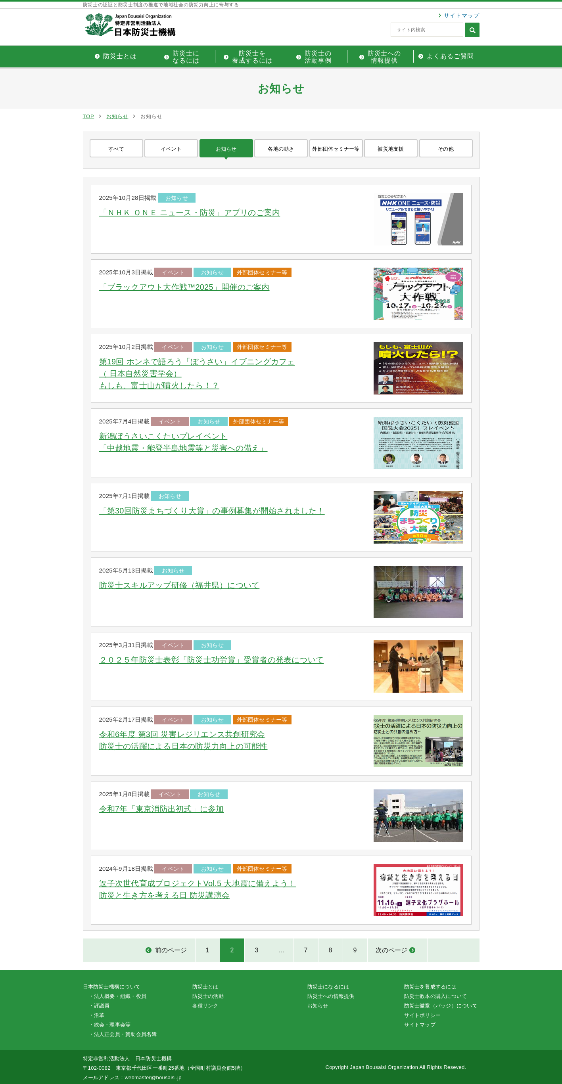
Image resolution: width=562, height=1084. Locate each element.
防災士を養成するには (430, 987)
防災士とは (205, 987)
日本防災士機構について (112, 987)
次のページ (391, 950)
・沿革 (97, 1015)
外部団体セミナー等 (335, 149)
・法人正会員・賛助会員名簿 (123, 1034)
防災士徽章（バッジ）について (441, 1006)
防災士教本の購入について (435, 996)
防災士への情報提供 (331, 996)
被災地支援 (391, 149)
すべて (116, 149)
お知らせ (117, 116)
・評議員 (99, 1006)
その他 (446, 149)
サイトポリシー (422, 1015)
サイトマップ (461, 15)
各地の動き (281, 149)
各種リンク (205, 1006)
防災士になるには (328, 987)
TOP (88, 116)
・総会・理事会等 (110, 1025)
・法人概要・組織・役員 (118, 996)
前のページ (171, 950)
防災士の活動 (208, 996)
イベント (171, 149)
